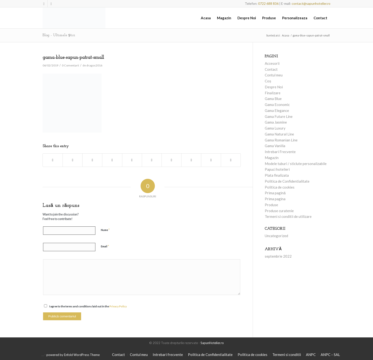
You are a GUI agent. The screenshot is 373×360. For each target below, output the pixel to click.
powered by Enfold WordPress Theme (73, 355)
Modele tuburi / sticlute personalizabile (296, 163)
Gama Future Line (279, 116)
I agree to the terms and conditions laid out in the (88, 306)
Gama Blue (273, 98)
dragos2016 (94, 65)
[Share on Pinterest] (132, 160)
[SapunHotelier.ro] (74, 17)
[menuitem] (206, 17)
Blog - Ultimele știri (59, 35)
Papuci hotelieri (277, 169)
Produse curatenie (279, 211)
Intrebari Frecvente (280, 152)
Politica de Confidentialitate (287, 181)
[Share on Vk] (191, 160)
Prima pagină (275, 193)
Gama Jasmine (276, 122)
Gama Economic (277, 104)
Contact (271, 69)
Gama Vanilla (275, 146)
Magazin (272, 157)
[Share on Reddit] (211, 160)
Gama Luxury (275, 128)
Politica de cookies (279, 187)
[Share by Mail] (230, 160)
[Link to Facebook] (43, 3)
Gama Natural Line (279, 134)
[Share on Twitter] (72, 160)
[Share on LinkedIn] (152, 160)
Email (105, 246)
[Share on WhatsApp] (112, 160)
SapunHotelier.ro (212, 343)
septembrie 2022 (278, 256)
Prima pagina (275, 199)
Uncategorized (276, 236)
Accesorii (272, 63)
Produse (271, 205)
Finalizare (272, 93)
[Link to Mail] (51, 3)
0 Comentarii (70, 65)
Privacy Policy (118, 306)
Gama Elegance (277, 110)
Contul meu (274, 75)
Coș (268, 81)
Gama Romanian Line (281, 140)
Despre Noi (274, 87)
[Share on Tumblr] (171, 160)
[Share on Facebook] (53, 160)
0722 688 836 (268, 3)
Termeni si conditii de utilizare (288, 216)
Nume (105, 230)
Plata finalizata (277, 175)
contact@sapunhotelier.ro (311, 3)
